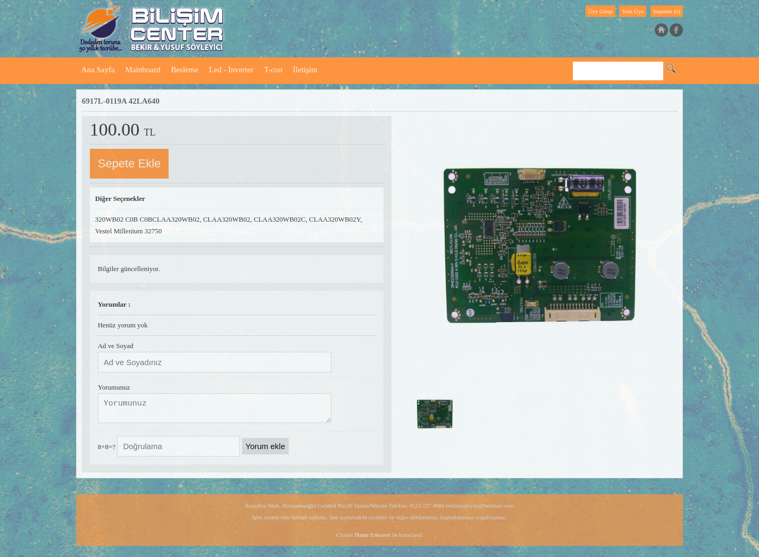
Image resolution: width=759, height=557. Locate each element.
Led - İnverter (231, 69)
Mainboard (143, 69)
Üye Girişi (600, 11)
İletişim (305, 69)
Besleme (184, 69)
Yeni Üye (633, 11)
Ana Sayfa (98, 69)
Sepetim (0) (667, 11)
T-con (273, 69)
